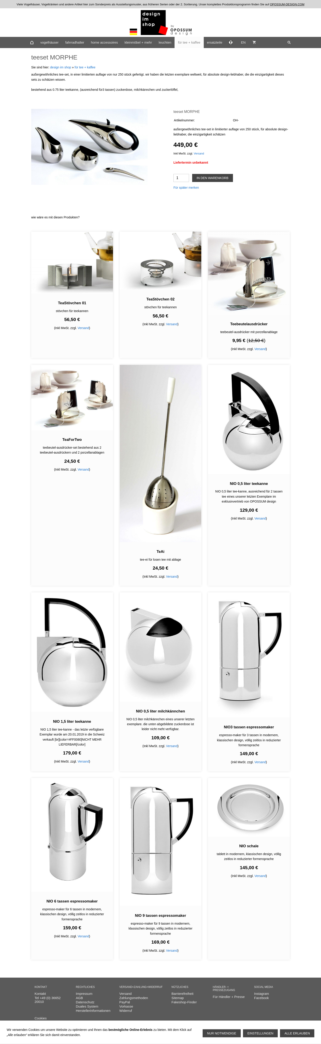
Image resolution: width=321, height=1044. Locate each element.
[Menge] (181, 178)
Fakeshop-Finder (184, 1002)
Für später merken (186, 187)
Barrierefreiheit (182, 993)
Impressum (84, 993)
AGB (79, 998)
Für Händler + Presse (229, 997)
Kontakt (40, 993)
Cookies (41, 1018)
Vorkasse (126, 1006)
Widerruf (125, 1010)
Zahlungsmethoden (133, 998)
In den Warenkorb (212, 178)
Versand (199, 153)
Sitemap (177, 998)
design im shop (60, 67)
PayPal (124, 1002)
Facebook (261, 998)
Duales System (87, 1006)
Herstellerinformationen (93, 1010)
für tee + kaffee (85, 67)
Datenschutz (85, 1002)
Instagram (261, 993)
